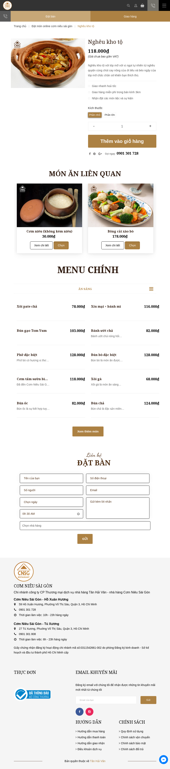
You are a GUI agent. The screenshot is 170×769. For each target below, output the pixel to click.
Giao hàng (130, 16)
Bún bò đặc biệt (103, 355)
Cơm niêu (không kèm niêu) (49, 231)
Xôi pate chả (27, 306)
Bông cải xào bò (121, 231)
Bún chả (97, 403)
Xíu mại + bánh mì (106, 306)
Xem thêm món (88, 431)
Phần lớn (110, 114)
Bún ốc (22, 403)
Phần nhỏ (94, 114)
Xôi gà (96, 379)
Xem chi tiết (41, 245)
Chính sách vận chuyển (135, 737)
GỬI (85, 538)
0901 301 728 (127, 153)
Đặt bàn (50, 16)
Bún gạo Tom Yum (32, 330)
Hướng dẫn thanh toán (91, 737)
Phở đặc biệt (27, 355)
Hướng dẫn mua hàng (91, 731)
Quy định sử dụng (132, 731)
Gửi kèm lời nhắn (117, 508)
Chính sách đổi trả (132, 749)
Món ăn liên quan (85, 173)
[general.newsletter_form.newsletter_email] (106, 700)
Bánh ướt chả (102, 330)
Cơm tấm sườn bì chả (31, 379)
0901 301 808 (27, 634)
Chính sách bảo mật (133, 743)
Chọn (61, 245)
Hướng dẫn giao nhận (91, 743)
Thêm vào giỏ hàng (122, 141)
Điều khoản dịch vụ (90, 749)
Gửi (148, 700)
